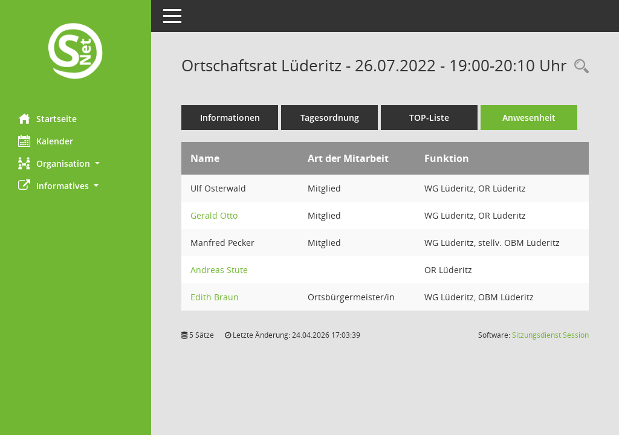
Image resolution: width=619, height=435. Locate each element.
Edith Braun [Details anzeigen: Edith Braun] (214, 297)
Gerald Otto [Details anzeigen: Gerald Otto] (214, 215)
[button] (75, 163)
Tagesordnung (329, 117)
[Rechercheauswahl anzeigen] (578, 67)
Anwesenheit (529, 117)
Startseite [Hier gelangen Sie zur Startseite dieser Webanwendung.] (47, 118)
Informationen (230, 117)
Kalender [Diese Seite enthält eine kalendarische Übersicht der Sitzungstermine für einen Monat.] (45, 141)
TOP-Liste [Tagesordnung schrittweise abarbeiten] (429, 117)
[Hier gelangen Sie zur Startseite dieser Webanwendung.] (75, 52)
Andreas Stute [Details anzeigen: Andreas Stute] (219, 270)
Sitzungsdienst (550, 335)
